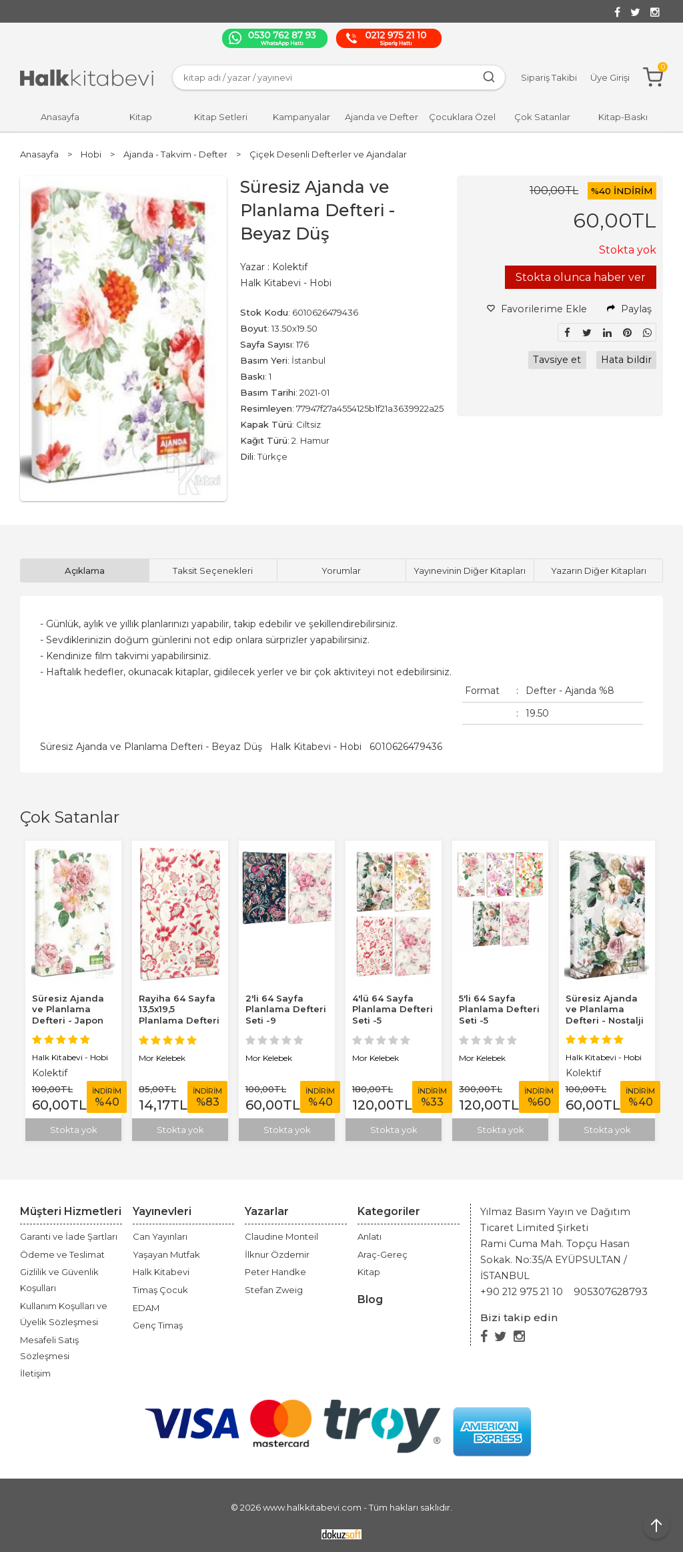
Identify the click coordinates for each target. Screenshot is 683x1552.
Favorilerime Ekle (537, 309)
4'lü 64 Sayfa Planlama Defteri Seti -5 (392, 1009)
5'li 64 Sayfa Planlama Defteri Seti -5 (499, 1009)
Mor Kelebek (162, 1058)
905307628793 (611, 1292)
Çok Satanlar (69, 817)
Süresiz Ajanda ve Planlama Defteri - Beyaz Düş (151, 747)
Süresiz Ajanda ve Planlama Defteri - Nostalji (605, 1009)
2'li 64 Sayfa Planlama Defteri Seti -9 (285, 1009)
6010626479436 (406, 747)
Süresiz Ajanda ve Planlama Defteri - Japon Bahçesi (68, 1015)
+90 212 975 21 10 (521, 1292)
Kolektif (49, 1073)
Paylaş (629, 309)
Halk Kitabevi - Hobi (316, 747)
